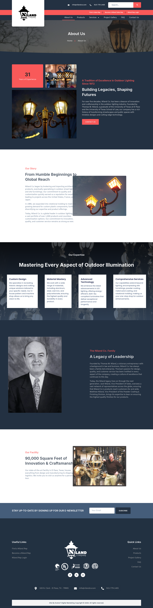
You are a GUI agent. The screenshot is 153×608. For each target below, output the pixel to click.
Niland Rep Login (133, 12)
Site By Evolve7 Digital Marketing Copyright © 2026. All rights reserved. (76, 603)
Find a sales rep (94, 12)
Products (81, 17)
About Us (68, 17)
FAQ (123, 17)
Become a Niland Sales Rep (114, 12)
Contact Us (134, 17)
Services (94, 18)
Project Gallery (110, 17)
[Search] (137, 5)
